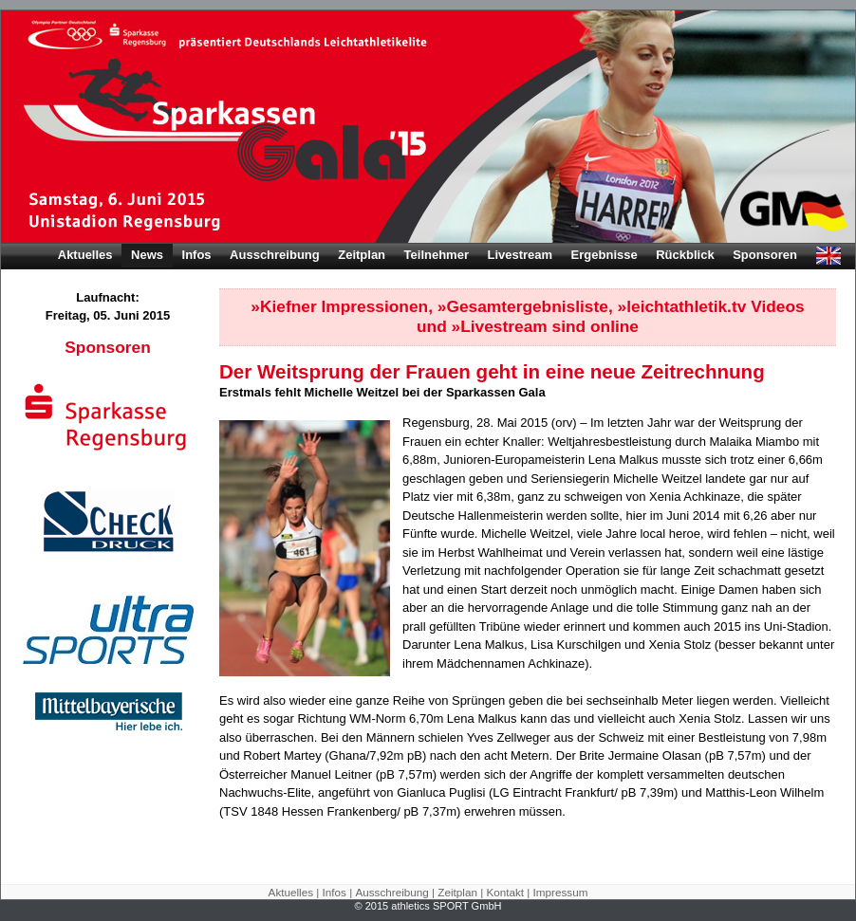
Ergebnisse (604, 255)
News (147, 255)
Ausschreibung (275, 255)
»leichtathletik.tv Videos (711, 306)
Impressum (560, 892)
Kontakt (505, 892)
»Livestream (500, 326)
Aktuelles (85, 255)
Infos (197, 255)
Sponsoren (765, 255)
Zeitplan (361, 255)
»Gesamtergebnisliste (522, 306)
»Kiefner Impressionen (339, 306)
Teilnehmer (436, 255)
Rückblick (685, 255)
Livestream (519, 255)
